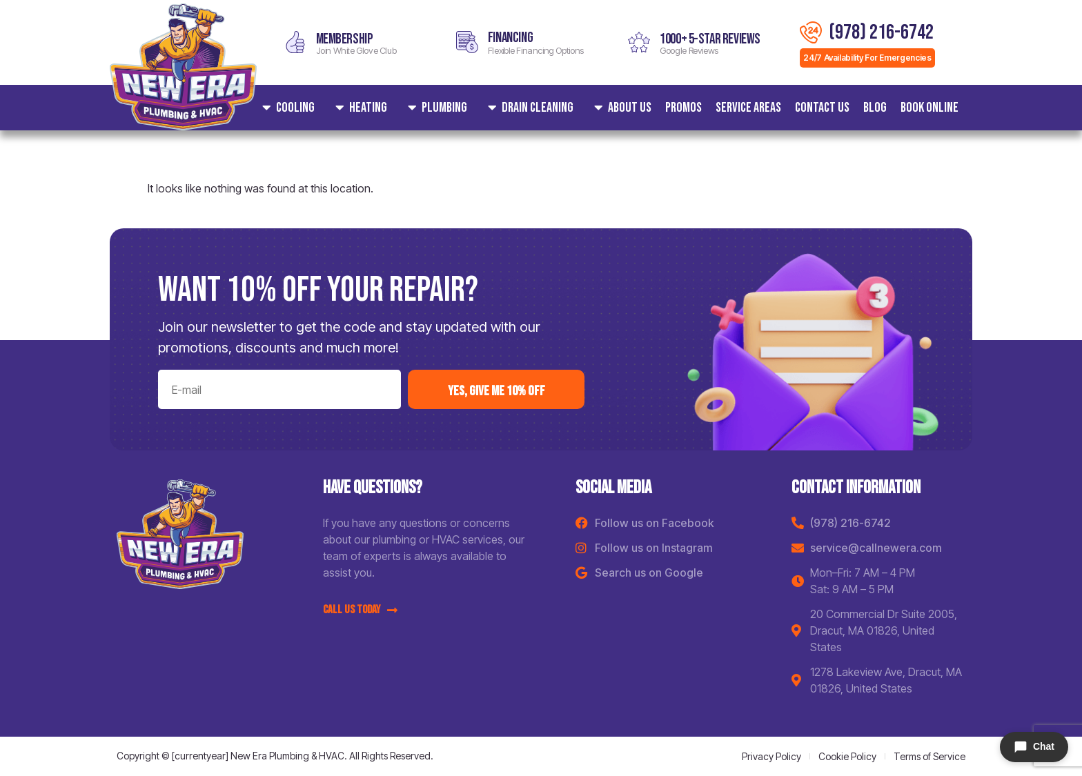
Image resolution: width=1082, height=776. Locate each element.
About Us (619, 107)
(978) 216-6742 (881, 32)
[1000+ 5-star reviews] (639, 42)
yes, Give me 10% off (496, 391)
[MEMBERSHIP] (295, 42)
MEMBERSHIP (344, 39)
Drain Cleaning (527, 107)
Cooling (285, 107)
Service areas (748, 107)
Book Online (929, 107)
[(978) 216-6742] (811, 32)
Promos (683, 107)
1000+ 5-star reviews (710, 39)
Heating (357, 107)
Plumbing (434, 107)
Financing (510, 37)
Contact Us (822, 107)
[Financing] (467, 42)
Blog (875, 107)
